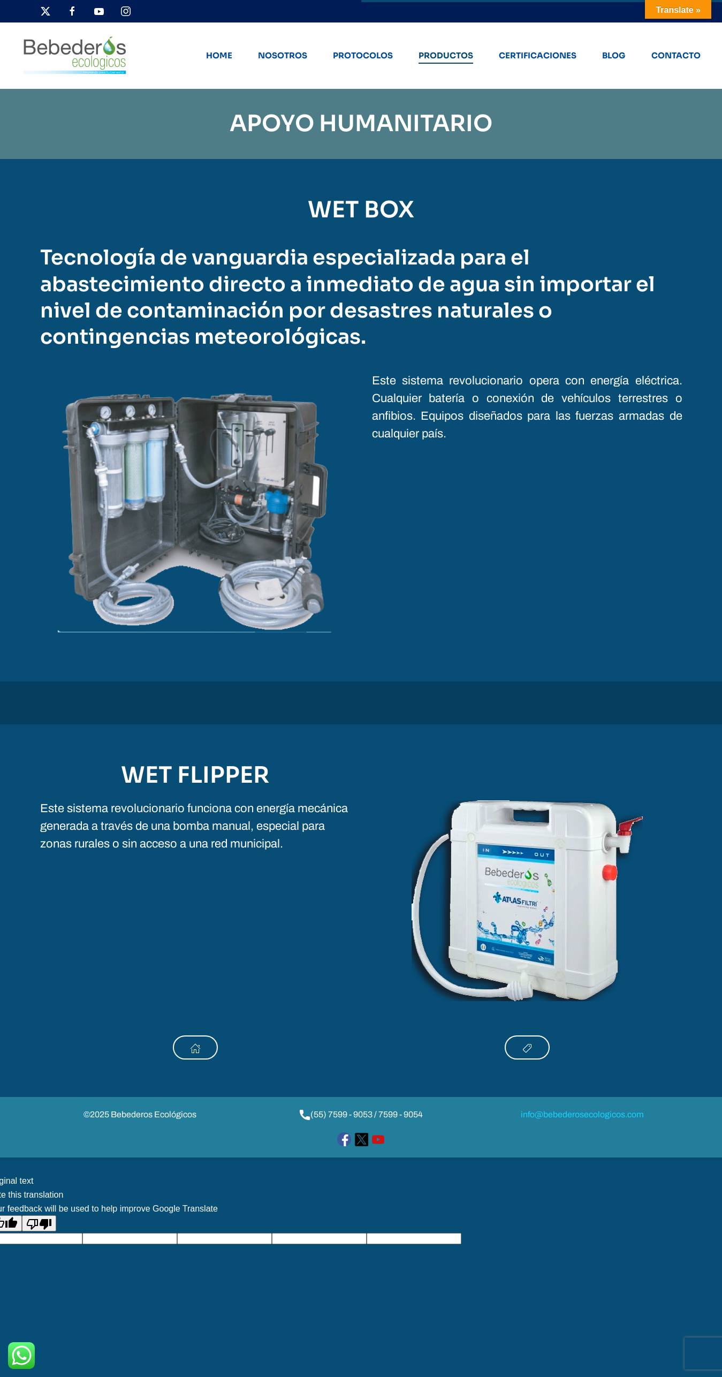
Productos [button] (446, 55)
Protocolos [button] (363, 55)
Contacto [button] (676, 55)
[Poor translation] (39, 1223)
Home (219, 55)
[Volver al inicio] (74, 56)
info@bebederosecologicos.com (582, 1114)
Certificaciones (537, 55)
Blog (614, 55)
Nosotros (282, 55)
